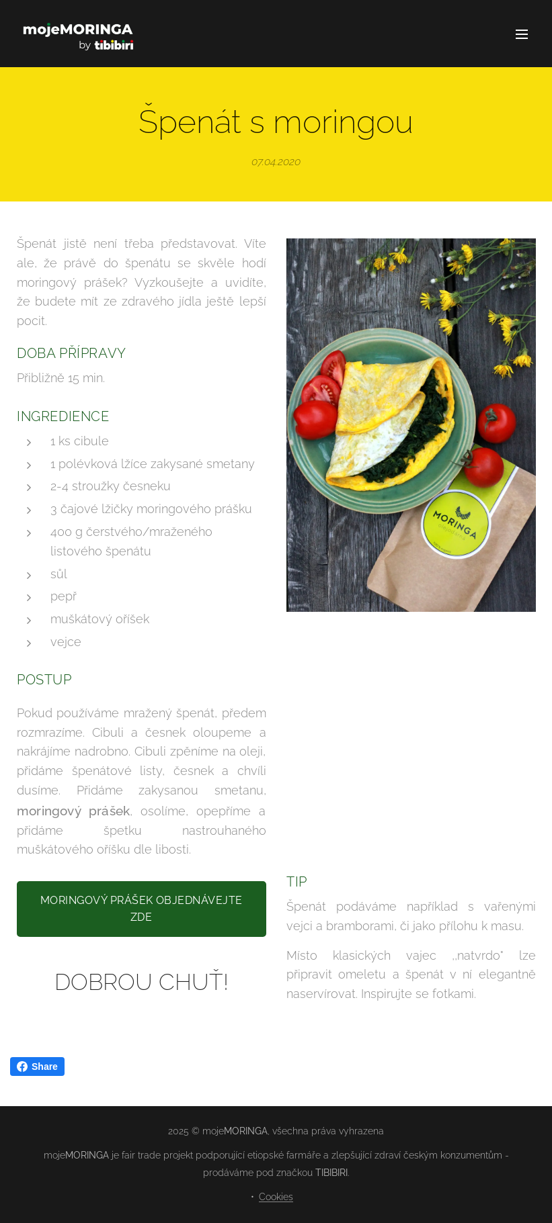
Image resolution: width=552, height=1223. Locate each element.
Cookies (276, 1196)
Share (37, 1066)
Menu (522, 34)
